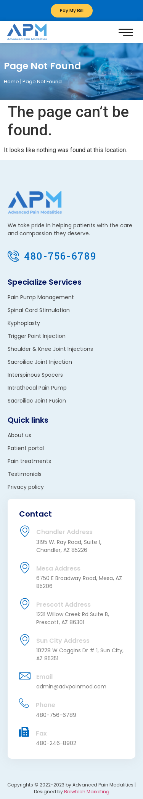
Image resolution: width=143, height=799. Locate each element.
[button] (126, 32)
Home (11, 81)
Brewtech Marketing (86, 791)
